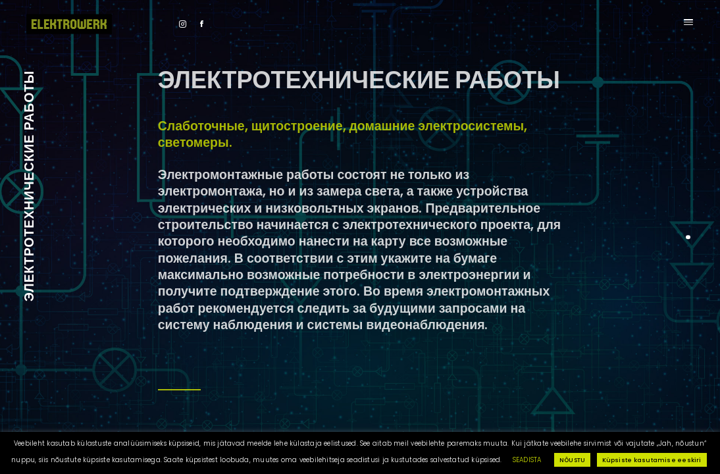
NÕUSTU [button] (572, 460)
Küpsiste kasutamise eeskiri (652, 460)
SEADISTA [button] (527, 460)
